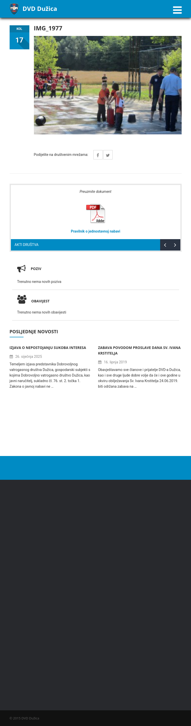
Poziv (36, 268)
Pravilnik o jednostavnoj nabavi (95, 231)
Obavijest (33, 301)
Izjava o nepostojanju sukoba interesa (48, 347)
